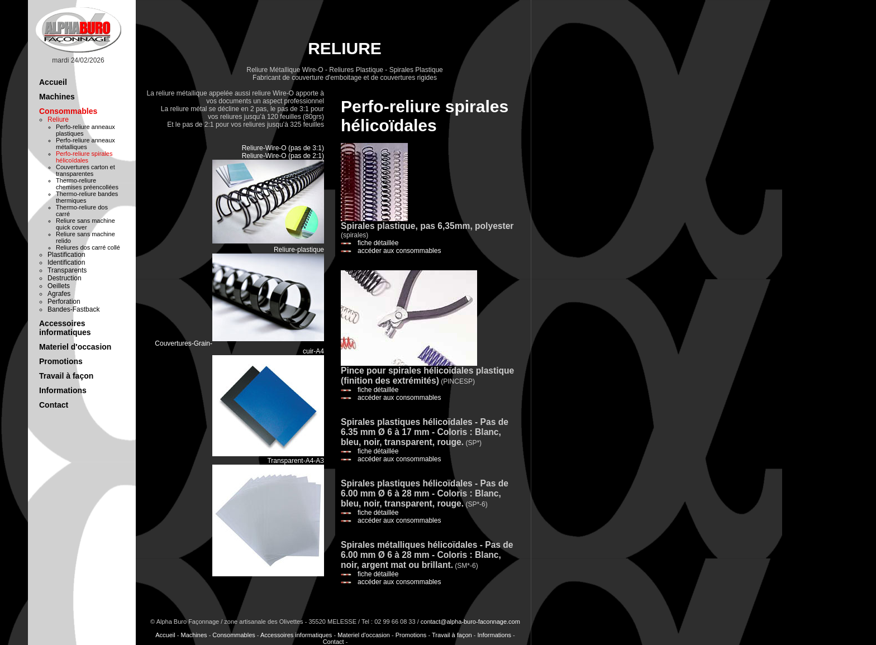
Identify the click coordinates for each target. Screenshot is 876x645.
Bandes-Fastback (73, 309)
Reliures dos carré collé (88, 247)
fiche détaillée (378, 243)
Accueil (53, 82)
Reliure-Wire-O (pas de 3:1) (283, 148)
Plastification (66, 255)
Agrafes (58, 294)
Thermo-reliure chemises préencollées (87, 183)
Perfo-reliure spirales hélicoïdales (84, 157)
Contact (53, 404)
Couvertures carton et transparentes (85, 170)
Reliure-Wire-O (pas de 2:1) (283, 156)
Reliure (58, 119)
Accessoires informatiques (65, 328)
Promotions (61, 361)
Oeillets (58, 286)
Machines (57, 96)
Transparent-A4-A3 (295, 461)
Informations (63, 390)
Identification (66, 262)
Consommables (68, 111)
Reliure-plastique (299, 250)
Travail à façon (66, 375)
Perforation (63, 301)
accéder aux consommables (399, 251)
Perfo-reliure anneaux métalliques (85, 143)
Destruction (64, 278)
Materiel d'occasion (75, 346)
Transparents (67, 270)
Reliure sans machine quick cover (85, 224)
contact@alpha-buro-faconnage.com (470, 621)
